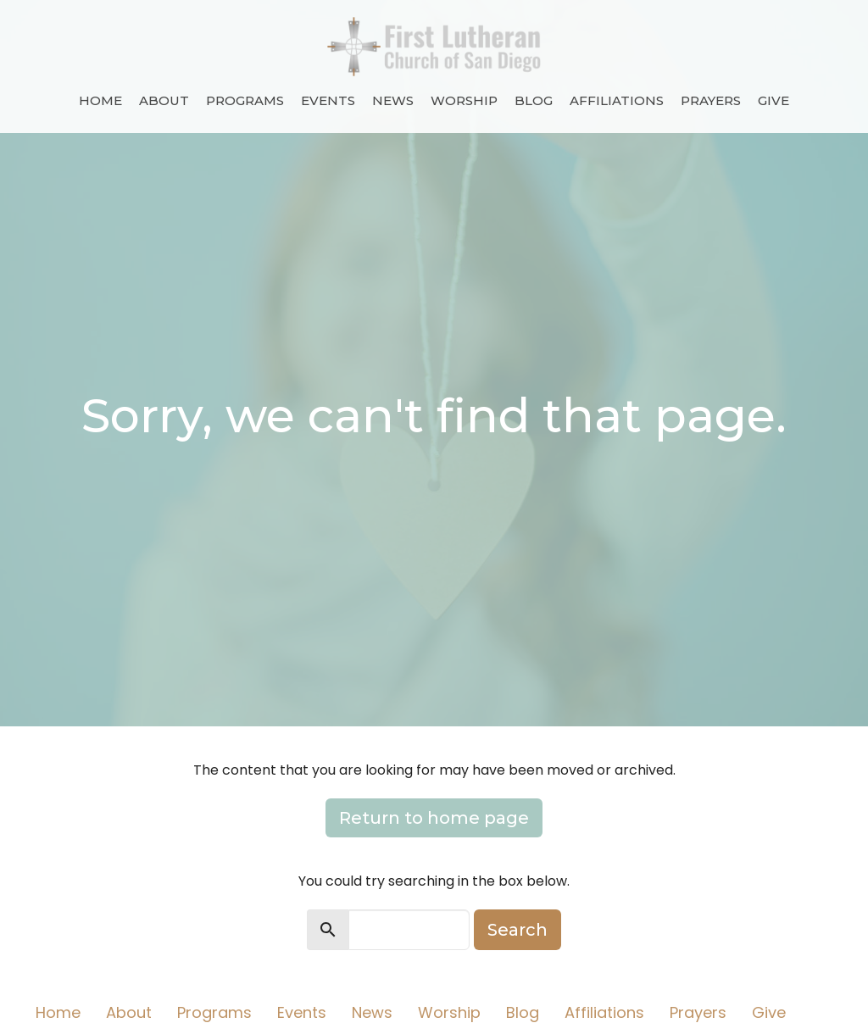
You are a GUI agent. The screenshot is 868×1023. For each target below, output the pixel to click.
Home (100, 100)
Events (328, 100)
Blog (534, 100)
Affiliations (617, 100)
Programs (245, 100)
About (164, 100)
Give (773, 100)
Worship (464, 100)
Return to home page (434, 818)
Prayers (711, 100)
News (393, 100)
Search (517, 930)
